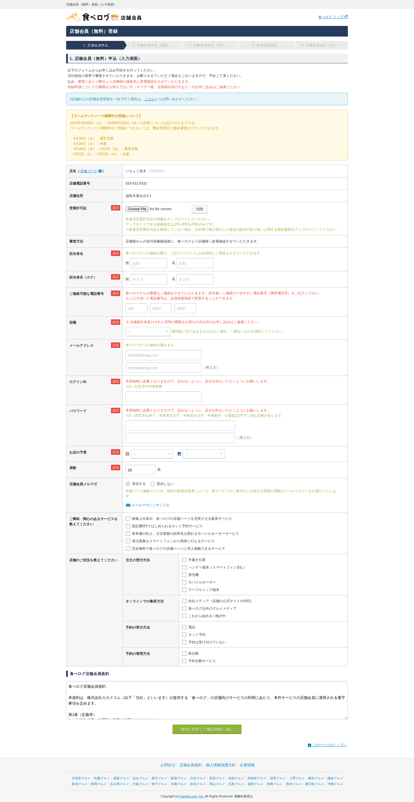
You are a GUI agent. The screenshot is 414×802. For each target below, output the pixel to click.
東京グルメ (159, 778)
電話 (191, 627)
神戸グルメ (159, 784)
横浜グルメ (316, 778)
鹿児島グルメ (314, 784)
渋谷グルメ (198, 778)
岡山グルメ (217, 784)
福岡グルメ (255, 784)
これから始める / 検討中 (207, 616)
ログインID (78, 382)
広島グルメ (236, 784)
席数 (72, 468)
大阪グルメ (140, 784)
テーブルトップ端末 (203, 590)
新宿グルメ (217, 778)
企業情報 (247, 765)
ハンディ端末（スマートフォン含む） (217, 567)
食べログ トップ (331, 17)
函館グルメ (121, 778)
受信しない (165, 484)
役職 (72, 323)
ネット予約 (197, 635)
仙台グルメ (140, 778)
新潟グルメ (79, 784)
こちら (149, 99)
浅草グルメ (278, 778)
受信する (139, 484)
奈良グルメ (198, 784)
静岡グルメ (99, 784)
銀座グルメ (179, 778)
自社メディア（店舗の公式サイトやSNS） (221, 601)
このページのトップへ (329, 745)
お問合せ (167, 765)
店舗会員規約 (190, 765)
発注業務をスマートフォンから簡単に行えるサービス (173, 541)
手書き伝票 (197, 560)
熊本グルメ (294, 784)
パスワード (78, 411)
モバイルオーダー (202, 582)
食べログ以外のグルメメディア (212, 608)
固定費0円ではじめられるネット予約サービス (167, 526)
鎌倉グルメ (335, 778)
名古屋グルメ (119, 784)
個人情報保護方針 (221, 765)
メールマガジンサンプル (151, 505)
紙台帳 (193, 653)
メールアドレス (81, 346)
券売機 (193, 575)
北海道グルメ (81, 778)
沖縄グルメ (335, 784)
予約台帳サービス (202, 661)
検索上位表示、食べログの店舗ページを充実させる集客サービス (182, 519)
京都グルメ (179, 784)
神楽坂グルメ (257, 778)
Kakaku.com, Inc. (192, 796)
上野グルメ (297, 778)
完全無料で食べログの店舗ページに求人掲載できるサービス (178, 549)
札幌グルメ (102, 778)
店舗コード (88, 171)
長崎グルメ (275, 784)
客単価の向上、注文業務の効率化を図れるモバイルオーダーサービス (185, 534)
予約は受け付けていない (207, 642)
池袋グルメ (236, 778)
